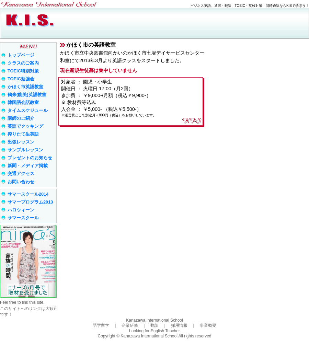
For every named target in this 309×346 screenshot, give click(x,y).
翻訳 (154, 325)
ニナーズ (28, 261)
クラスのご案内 (23, 63)
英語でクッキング (25, 126)
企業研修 (130, 325)
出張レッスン (21, 142)
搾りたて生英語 (23, 134)
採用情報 (179, 325)
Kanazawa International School (154, 320)
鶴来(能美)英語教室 (27, 94)
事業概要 (208, 325)
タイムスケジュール (28, 110)
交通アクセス (21, 173)
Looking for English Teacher (154, 330)
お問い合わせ (21, 181)
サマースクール (23, 217)
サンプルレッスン (25, 149)
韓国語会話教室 (23, 102)
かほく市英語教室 (25, 86)
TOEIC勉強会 (21, 78)
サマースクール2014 (28, 194)
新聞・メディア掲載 (28, 165)
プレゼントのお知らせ (30, 157)
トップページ (21, 55)
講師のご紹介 (21, 118)
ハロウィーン (21, 209)
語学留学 (101, 325)
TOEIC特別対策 (23, 70)
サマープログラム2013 (30, 202)
